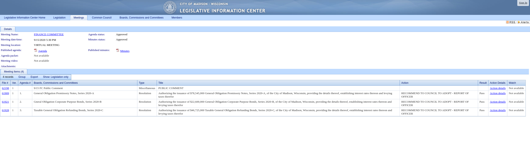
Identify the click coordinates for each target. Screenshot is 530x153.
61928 (5, 110)
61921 (5, 101)
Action (404, 82)
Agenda (42, 50)
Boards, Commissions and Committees (56, 82)
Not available (41, 55)
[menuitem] (8, 77)
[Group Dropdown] (22, 77)
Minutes (125, 50)
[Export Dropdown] (34, 77)
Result (483, 82)
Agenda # (25, 82)
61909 (5, 93)
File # (5, 82)
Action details (498, 88)
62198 (5, 88)
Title (160, 82)
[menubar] (35, 77)
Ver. (14, 82)
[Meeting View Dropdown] (55, 77)
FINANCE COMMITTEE (49, 34)
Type (141, 82)
